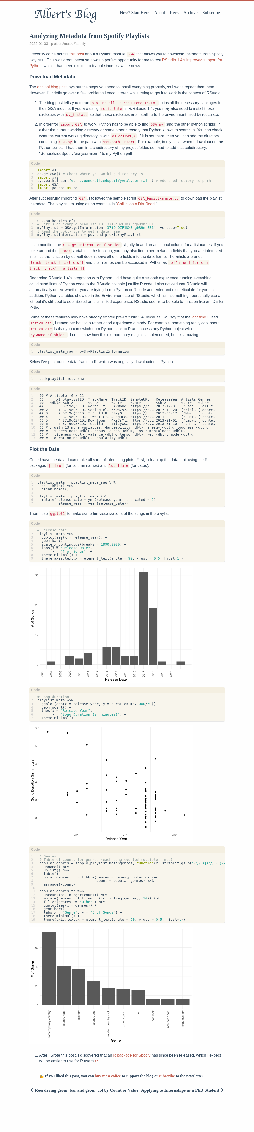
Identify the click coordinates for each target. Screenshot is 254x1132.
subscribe (167, 1076)
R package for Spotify (131, 1055)
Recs (174, 12)
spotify (81, 44)
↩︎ (96, 1061)
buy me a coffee (108, 1076)
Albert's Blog (65, 14)
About (159, 12)
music (68, 44)
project (56, 44)
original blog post (52, 87)
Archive (190, 12)
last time (198, 317)
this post (77, 54)
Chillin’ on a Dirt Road (136, 204)
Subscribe (211, 12)
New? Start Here (134, 12)
